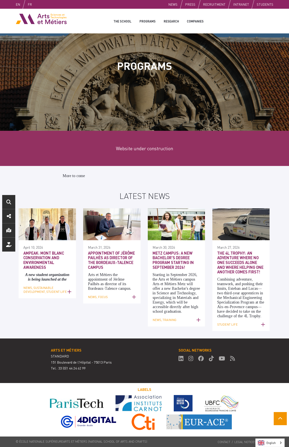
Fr (39, 4)
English (22, 4)
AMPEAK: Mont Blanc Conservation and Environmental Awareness (43, 260)
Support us (8, 245)
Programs (147, 21)
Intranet (241, 4)
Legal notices (245, 442)
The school (122, 21)
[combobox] (270, 442)
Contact (224, 442)
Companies (194, 21)
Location (8, 230)
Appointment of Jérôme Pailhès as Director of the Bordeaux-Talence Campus (111, 260)
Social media (8, 216)
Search (8, 202)
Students (265, 4)
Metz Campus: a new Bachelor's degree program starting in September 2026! (173, 260)
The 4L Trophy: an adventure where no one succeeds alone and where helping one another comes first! (240, 262)
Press (190, 4)
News (172, 4)
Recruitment (214, 4)
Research (171, 21)
